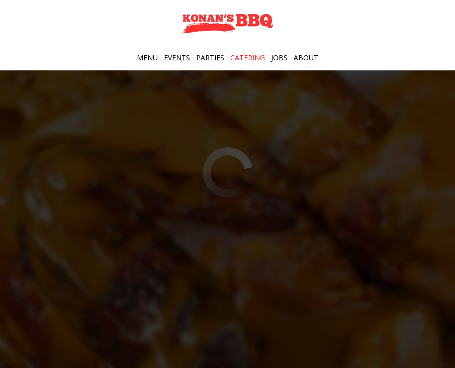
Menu (147, 57)
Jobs (279, 57)
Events (177, 57)
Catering (247, 57)
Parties (210, 57)
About (306, 57)
